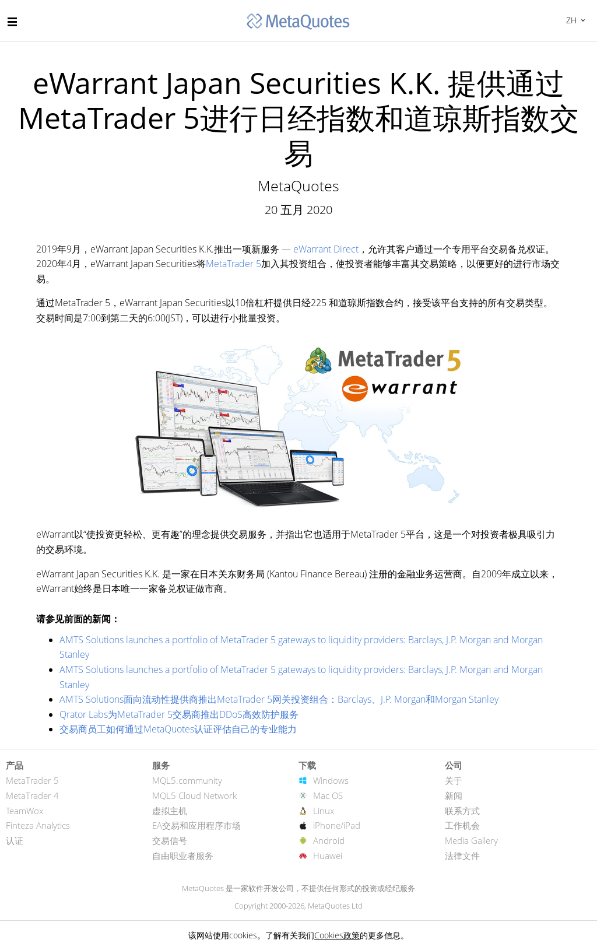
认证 (14, 840)
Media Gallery (471, 840)
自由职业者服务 (182, 855)
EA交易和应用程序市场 (196, 825)
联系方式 (462, 810)
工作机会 (462, 825)
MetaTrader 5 (233, 263)
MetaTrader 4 (32, 795)
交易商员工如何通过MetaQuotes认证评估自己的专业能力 (178, 729)
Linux (323, 810)
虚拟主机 (169, 810)
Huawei (327, 855)
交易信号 (169, 840)
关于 (453, 780)
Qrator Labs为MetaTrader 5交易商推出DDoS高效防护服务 (178, 714)
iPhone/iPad (336, 825)
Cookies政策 (337, 935)
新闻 (453, 795)
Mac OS (328, 795)
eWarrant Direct (326, 249)
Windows (331, 780)
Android (329, 840)
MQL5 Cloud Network (194, 795)
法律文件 (462, 855)
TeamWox (24, 810)
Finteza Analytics (38, 825)
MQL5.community (187, 780)
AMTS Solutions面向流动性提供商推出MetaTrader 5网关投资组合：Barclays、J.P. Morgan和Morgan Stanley (278, 699)
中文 (570, 20)
